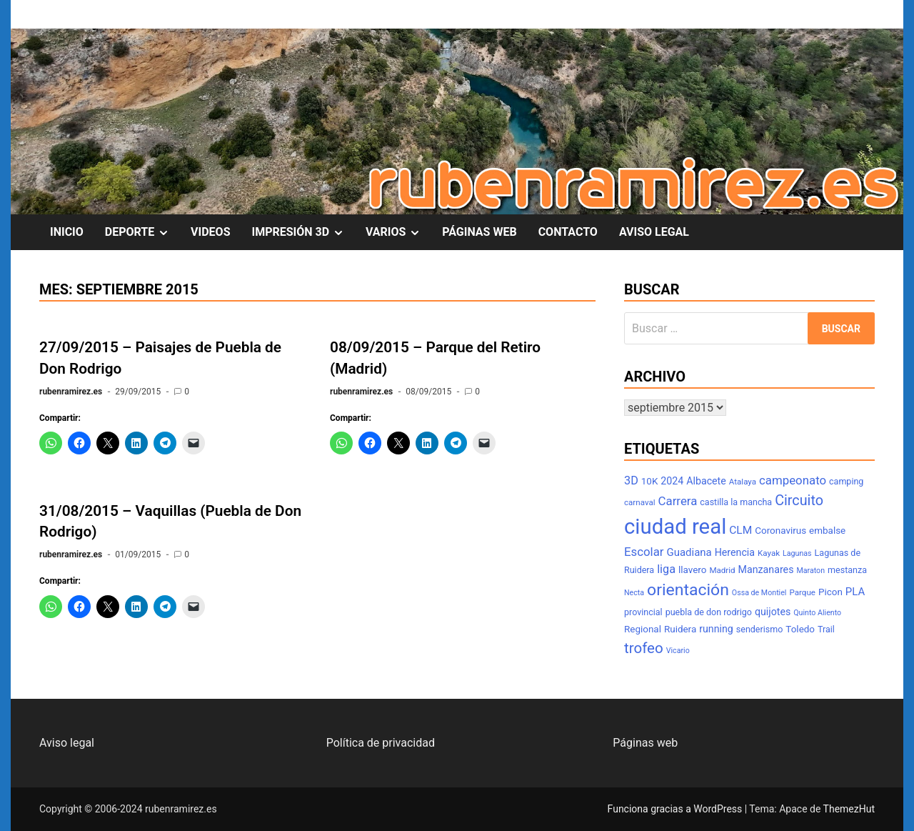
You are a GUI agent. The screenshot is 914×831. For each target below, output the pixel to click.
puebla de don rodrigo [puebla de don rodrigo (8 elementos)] (709, 612)
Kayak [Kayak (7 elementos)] (769, 553)
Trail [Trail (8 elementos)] (826, 629)
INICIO (67, 232)
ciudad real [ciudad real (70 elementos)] (675, 526)
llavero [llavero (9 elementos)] (692, 569)
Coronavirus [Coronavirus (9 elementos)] (780, 530)
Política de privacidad (380, 743)
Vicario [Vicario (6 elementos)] (678, 650)
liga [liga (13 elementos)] (666, 569)
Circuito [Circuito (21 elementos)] (799, 500)
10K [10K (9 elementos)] (649, 481)
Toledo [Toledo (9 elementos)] (800, 629)
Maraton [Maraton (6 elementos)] (810, 570)
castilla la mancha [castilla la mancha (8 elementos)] (736, 502)
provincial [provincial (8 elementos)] (643, 612)
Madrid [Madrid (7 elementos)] (722, 570)
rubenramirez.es (70, 392)
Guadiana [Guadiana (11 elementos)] (689, 552)
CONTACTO (568, 232)
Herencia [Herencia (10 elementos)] (735, 552)
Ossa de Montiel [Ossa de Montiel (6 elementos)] (759, 592)
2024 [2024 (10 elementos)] (672, 481)
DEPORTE (142, 232)
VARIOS (398, 232)
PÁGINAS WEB (479, 232)
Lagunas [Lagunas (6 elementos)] (797, 553)
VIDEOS (210, 232)
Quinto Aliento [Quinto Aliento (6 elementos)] (817, 612)
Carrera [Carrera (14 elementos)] (678, 501)
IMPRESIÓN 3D (303, 232)
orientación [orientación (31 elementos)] (688, 589)
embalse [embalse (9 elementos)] (827, 530)
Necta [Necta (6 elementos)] (634, 592)
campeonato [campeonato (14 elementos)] (792, 480)
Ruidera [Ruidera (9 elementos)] (680, 629)
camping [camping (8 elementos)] (846, 481)
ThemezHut (849, 809)
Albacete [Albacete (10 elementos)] (706, 481)
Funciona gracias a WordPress (676, 809)
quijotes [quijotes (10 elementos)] (772, 611)
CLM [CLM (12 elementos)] (740, 530)
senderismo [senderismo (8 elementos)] (759, 629)
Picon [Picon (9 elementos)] (830, 592)
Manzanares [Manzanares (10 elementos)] (766, 569)
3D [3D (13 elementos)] (631, 480)
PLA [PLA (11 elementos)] (855, 591)
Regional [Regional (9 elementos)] (642, 629)
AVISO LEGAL (654, 232)
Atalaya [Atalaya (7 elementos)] (742, 482)
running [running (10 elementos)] (716, 629)
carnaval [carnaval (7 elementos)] (640, 502)
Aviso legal (66, 743)
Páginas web (645, 743)
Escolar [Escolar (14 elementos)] (644, 551)
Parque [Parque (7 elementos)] (802, 592)
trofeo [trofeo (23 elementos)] (643, 648)
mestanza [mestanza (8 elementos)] (847, 569)
